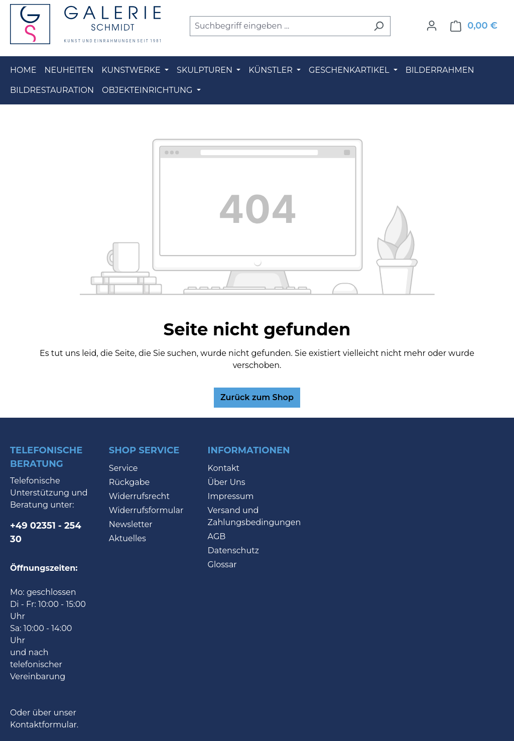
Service (123, 468)
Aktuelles (127, 538)
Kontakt (224, 468)
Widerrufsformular (146, 510)
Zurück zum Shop (257, 397)
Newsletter (131, 524)
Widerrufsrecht (139, 496)
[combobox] (278, 26)
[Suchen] (379, 26)
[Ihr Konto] (432, 26)
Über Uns (226, 482)
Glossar (222, 564)
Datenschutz (233, 550)
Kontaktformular (43, 724)
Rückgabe (129, 482)
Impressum (231, 496)
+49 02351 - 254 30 (45, 532)
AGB (217, 536)
